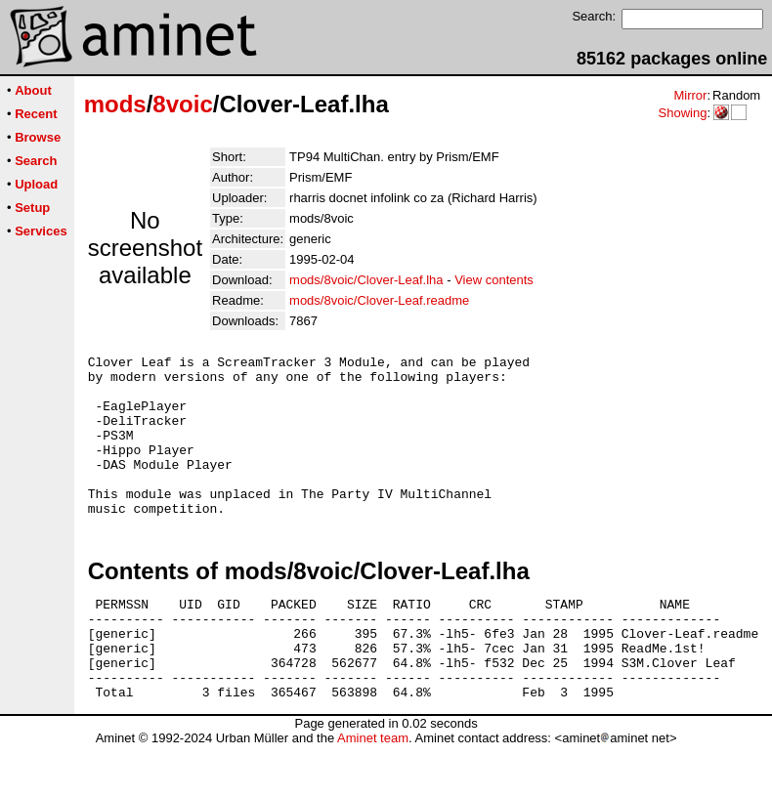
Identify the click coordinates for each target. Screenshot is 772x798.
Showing (682, 112)
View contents (494, 280)
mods (115, 104)
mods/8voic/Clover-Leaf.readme (379, 300)
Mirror (690, 95)
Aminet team (372, 790)
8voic (182, 104)
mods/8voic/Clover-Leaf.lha (366, 280)
